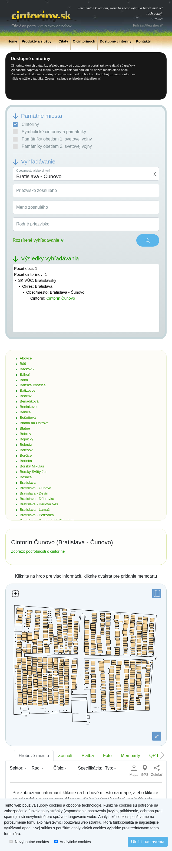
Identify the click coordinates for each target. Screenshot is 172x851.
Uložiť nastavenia (147, 841)
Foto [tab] (107, 755)
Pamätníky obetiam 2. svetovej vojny (52, 146)
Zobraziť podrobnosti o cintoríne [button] (38, 551)
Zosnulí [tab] (65, 755)
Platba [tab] (88, 755)
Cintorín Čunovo (60, 298)
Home (12, 41)
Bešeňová (28, 417)
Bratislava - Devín (34, 493)
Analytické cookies (75, 842)
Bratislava (28, 482)
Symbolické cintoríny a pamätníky (49, 131)
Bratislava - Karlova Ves (39, 504)
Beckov (26, 396)
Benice (25, 412)
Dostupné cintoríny (115, 41)
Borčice (26, 455)
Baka (24, 380)
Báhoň (25, 374)
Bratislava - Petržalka (37, 515)
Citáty (63, 41)
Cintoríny (26, 124)
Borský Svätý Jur (33, 472)
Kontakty (143, 41)
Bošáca (26, 477)
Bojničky (26, 439)
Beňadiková (29, 401)
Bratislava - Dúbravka (37, 499)
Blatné (25, 428)
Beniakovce (29, 407)
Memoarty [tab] (130, 755)
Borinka (26, 461)
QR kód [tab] (156, 755)
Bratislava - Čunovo (35, 488)
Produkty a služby (37, 41)
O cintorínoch (84, 41)
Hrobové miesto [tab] (34, 755)
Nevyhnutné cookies (32, 842)
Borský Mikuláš (32, 466)
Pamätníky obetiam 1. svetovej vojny (52, 139)
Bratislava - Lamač (34, 510)
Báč (23, 364)
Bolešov (26, 450)
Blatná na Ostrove (34, 423)
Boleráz (26, 445)
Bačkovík (27, 369)
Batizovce (27, 390)
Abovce (26, 358)
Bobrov (25, 434)
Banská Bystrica (33, 385)
